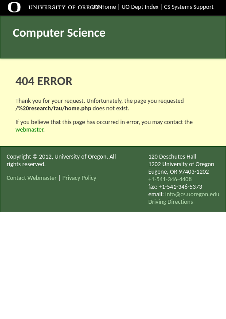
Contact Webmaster (32, 178)
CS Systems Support (189, 7)
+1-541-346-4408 (170, 179)
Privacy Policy (79, 178)
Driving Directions (170, 202)
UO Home (103, 7)
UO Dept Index (139, 7)
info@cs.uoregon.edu (192, 194)
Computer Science (59, 32)
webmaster (29, 129)
